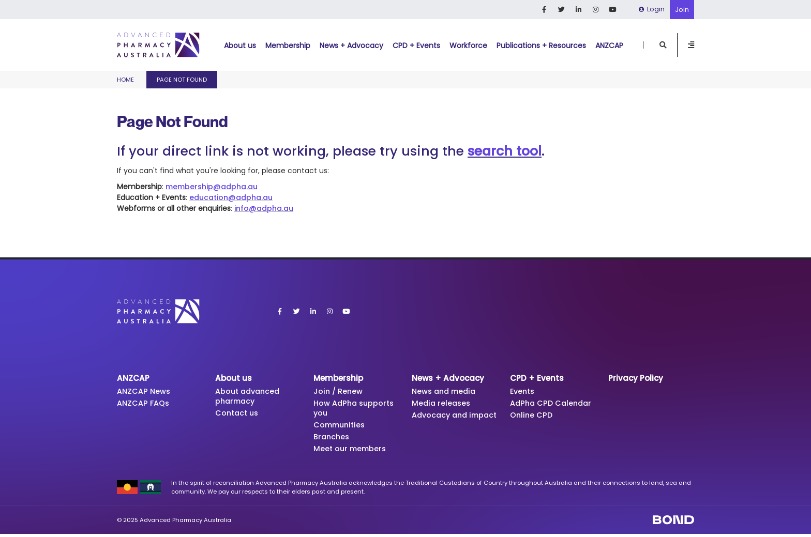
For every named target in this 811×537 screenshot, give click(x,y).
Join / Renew (338, 391)
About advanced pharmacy (249, 396)
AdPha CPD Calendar (553, 403)
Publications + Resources (541, 45)
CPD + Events (416, 45)
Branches (332, 439)
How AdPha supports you (355, 409)
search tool (505, 151)
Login (652, 9)
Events (523, 391)
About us (240, 45)
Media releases (442, 403)
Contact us (238, 414)
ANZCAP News (145, 391)
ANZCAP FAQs (144, 403)
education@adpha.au (231, 197)
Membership (287, 45)
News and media (446, 391)
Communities (341, 426)
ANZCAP (609, 45)
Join (682, 9)
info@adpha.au (263, 208)
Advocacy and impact (441, 421)
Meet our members (351, 451)
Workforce (468, 45)
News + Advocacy (351, 45)
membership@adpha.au (212, 186)
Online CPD (532, 416)
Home (125, 79)
